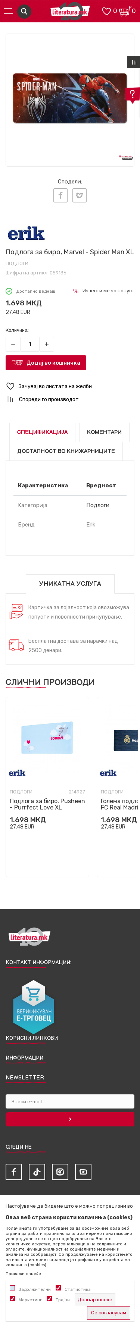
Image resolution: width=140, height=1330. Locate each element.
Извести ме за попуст (108, 290)
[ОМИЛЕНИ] (106, 11)
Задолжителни (35, 1289)
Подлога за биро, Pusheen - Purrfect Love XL (47, 804)
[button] (70, 386)
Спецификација (42, 432)
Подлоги (17, 263)
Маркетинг (30, 1300)
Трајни (63, 1300)
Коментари (104, 432)
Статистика (78, 1289)
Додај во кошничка (53, 362)
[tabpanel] (70, 98)
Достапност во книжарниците (66, 451)
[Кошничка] (125, 11)
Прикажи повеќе (23, 1273)
